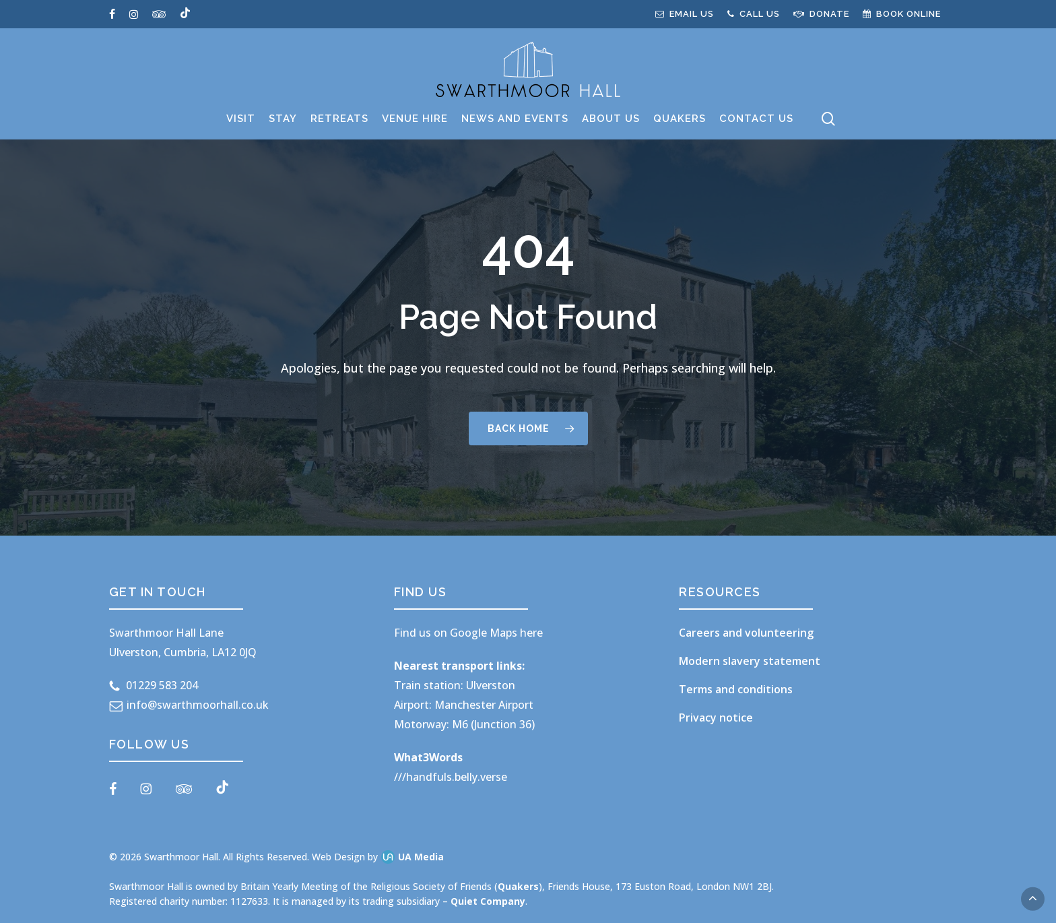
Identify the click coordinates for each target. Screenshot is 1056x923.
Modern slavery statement (749, 661)
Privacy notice (716, 717)
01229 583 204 (162, 685)
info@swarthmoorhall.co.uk (198, 704)
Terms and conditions (736, 689)
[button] (1033, 899)
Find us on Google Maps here (468, 632)
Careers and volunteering (746, 632)
